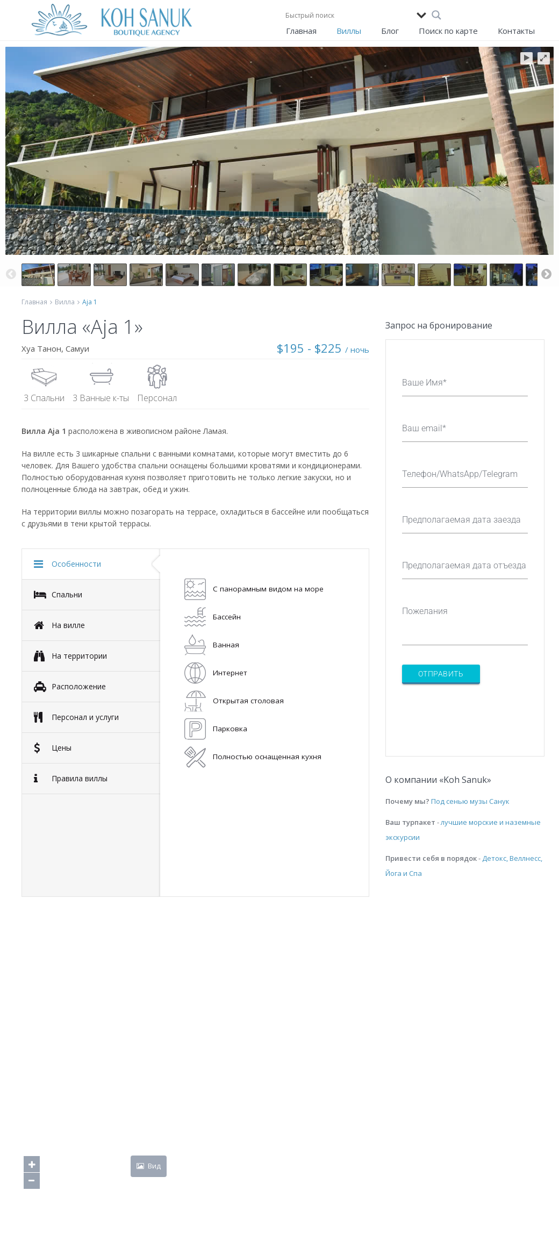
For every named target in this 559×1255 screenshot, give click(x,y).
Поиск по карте (448, 30)
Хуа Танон (41, 348)
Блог (390, 30)
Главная (301, 30)
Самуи (77, 348)
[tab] (91, 564)
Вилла (65, 301)
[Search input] (348, 15)
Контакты (516, 30)
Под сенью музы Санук (470, 801)
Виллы (348, 30)
